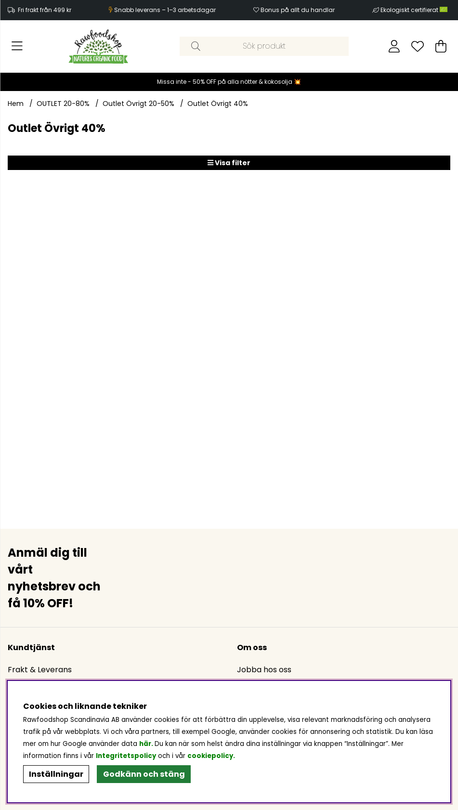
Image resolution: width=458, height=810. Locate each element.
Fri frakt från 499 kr (44, 10)
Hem (16, 103)
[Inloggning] (394, 46)
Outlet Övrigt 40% (217, 103)
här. (147, 743)
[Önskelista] (417, 46)
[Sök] (264, 46)
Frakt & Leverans (40, 669)
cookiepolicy (210, 755)
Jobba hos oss (264, 669)
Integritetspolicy (126, 755)
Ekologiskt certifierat (414, 10)
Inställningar (56, 774)
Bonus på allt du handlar (298, 10)
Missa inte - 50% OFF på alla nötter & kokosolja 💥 (229, 82)
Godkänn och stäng (144, 774)
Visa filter (229, 163)
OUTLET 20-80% (63, 103)
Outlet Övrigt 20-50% (138, 103)
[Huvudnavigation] (17, 46)
